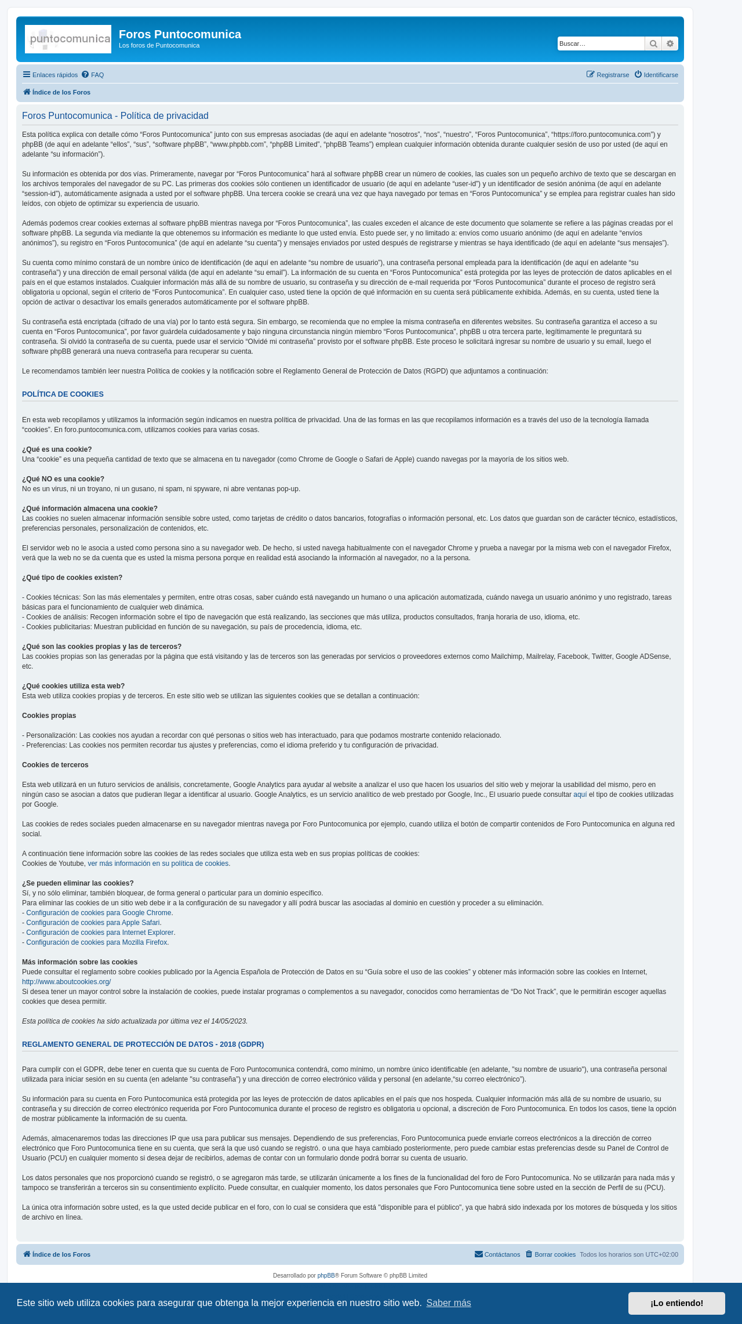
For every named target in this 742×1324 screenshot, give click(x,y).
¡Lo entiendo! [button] (676, 1303)
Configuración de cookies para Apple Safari (92, 923)
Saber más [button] (449, 1303)
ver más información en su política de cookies (158, 863)
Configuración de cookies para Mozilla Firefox (96, 942)
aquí (580, 794)
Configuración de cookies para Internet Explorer (99, 932)
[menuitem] (92, 75)
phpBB (326, 1275)
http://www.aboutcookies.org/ (66, 982)
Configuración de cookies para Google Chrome (98, 913)
